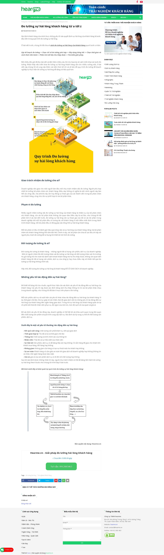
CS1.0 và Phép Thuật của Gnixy (124, 150)
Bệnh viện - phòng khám (31, 524)
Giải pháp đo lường (112, 72)
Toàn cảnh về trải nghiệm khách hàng (127, 122)
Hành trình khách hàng (113, 76)
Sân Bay (25, 543)
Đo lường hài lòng (31, 475)
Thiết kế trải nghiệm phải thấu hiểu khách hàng (126, 114)
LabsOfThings (45, 2)
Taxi (23, 547)
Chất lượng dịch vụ (112, 64)
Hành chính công (28, 528)
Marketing (108, 87)
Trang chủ (24, 22)
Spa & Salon (26, 540)
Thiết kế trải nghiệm (112, 95)
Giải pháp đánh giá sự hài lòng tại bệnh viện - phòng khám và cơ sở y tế (127, 142)
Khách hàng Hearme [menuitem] (99, 17)
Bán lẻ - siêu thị (28, 520)
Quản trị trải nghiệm (112, 91)
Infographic (109, 80)
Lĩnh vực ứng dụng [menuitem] (79, 17)
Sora (28, 553)
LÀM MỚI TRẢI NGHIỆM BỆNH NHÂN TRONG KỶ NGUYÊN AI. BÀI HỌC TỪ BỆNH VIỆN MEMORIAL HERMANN (128, 133)
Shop (36, 2)
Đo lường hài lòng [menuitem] (60, 17)
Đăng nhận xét (26, 504)
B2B (23, 516)
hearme (30, 2)
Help (53, 2)
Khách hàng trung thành (114, 84)
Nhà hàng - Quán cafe (30, 536)
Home (23, 2)
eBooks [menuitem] (123, 17)
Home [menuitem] (25, 17)
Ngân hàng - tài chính (30, 532)
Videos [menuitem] (113, 17)
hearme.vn (114, 524)
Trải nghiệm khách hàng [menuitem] (39, 17)
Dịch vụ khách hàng (112, 68)
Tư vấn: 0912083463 (61, 466)
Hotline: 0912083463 (64, 2)
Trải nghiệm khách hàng (35, 22)
